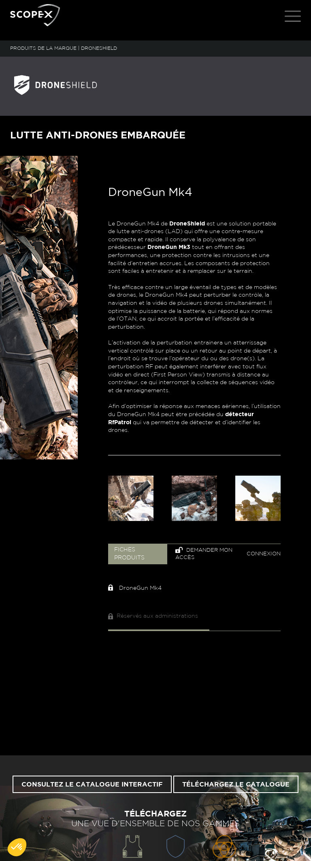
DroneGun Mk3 (168, 247)
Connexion (264, 554)
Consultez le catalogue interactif (92, 784)
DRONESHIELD (99, 48)
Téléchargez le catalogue (236, 784)
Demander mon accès (203, 553)
